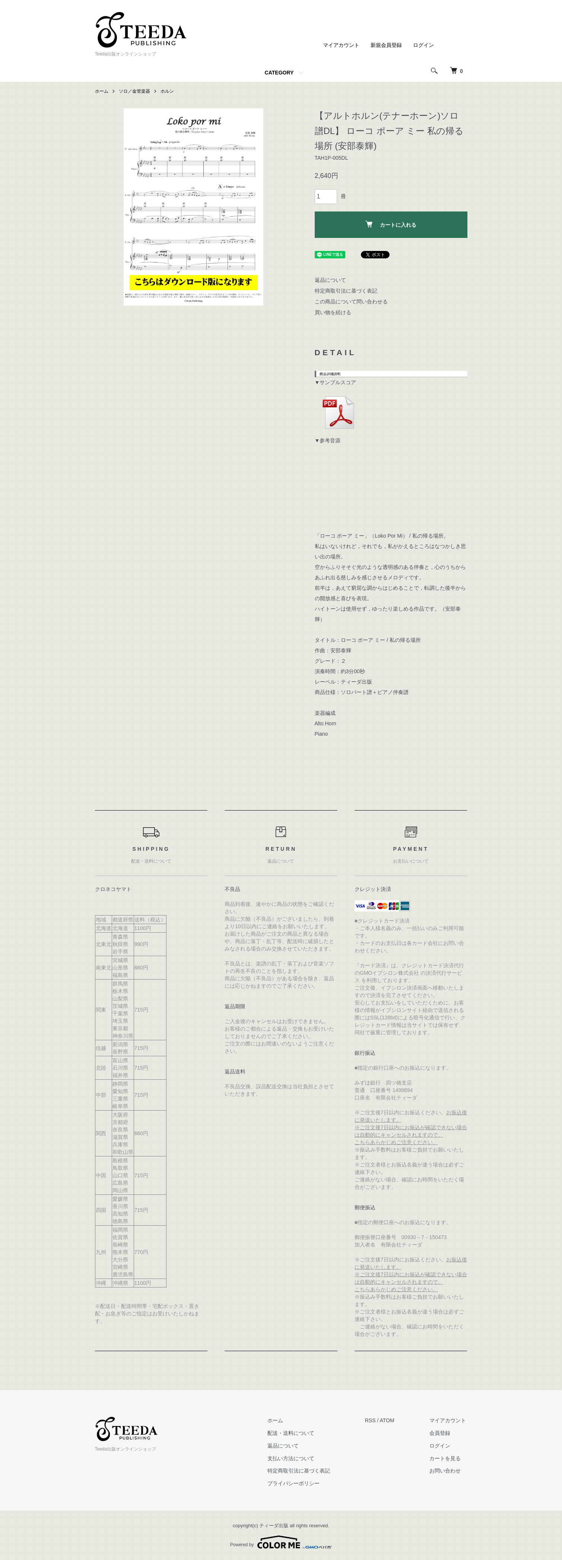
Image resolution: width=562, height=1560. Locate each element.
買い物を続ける (333, 312)
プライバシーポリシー (298, 1483)
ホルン (167, 91)
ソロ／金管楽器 (134, 91)
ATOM (389, 1420)
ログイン (423, 45)
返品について (330, 280)
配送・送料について (295, 1433)
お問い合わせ (446, 1471)
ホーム (101, 91)
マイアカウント (341, 45)
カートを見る (446, 1458)
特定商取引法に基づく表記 (346, 291)
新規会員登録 (386, 45)
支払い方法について (295, 1458)
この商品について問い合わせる (351, 302)
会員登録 (441, 1433)
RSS (373, 1420)
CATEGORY (279, 73)
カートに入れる (390, 224)
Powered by (281, 1542)
